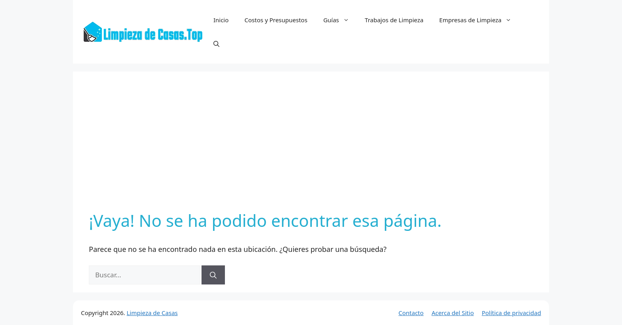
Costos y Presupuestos (275, 20)
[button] (216, 44)
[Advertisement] (311, 147)
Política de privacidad (511, 313)
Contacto (411, 313)
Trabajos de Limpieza (394, 20)
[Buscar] (213, 274)
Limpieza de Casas (152, 313)
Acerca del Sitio (453, 313)
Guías (340, 20)
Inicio (220, 20)
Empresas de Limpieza (479, 20)
